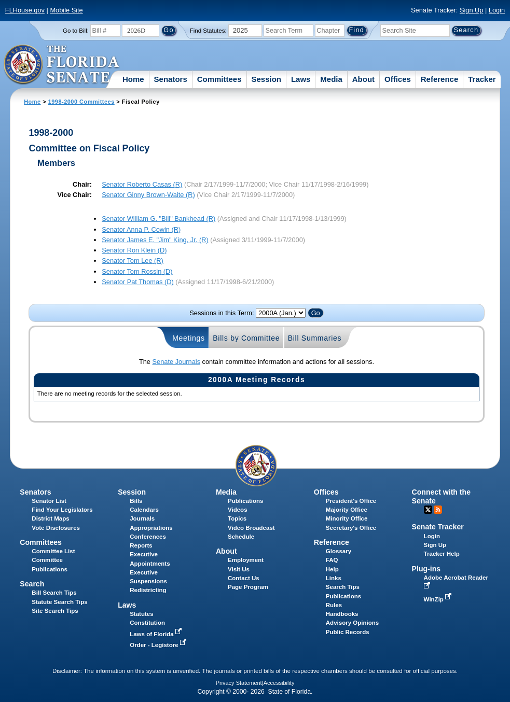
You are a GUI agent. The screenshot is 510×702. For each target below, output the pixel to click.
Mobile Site (66, 10)
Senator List (49, 501)
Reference (440, 79)
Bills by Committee (246, 338)
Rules (334, 605)
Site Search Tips (55, 611)
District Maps (50, 518)
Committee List (53, 551)
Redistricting (148, 590)
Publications (245, 501)
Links (333, 578)
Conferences (148, 536)
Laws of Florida (157, 634)
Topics (237, 518)
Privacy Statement (239, 683)
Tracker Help (442, 554)
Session (266, 79)
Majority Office (346, 510)
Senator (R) (142, 184)
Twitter (428, 510)
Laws (301, 79)
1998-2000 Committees (81, 102)
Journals (142, 518)
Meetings (188, 338)
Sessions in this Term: (221, 313)
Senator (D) (134, 250)
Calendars (144, 510)
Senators (170, 79)
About (363, 79)
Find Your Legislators (62, 510)
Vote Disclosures (56, 528)
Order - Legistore (159, 645)
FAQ (332, 560)
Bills (136, 501)
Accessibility (279, 683)
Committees (219, 79)
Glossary (338, 551)
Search (32, 584)
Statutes (141, 614)
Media (331, 79)
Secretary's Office (351, 528)
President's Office (351, 501)
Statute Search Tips (59, 602)
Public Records (347, 632)
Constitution (147, 623)
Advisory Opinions (352, 623)
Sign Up (472, 10)
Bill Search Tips (54, 592)
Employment (246, 560)
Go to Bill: (76, 30)
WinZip (438, 599)
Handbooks (342, 614)
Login (497, 10)
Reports (141, 545)
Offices (397, 79)
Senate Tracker (438, 527)
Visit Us (239, 569)
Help (332, 569)
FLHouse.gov (25, 10)
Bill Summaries (315, 338)
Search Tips (343, 587)
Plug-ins (426, 569)
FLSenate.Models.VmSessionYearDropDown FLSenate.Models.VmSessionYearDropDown (281, 313)
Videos (237, 510)
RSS (438, 510)
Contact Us (243, 578)
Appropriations (151, 528)
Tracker (481, 79)
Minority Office (347, 518)
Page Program (248, 587)
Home (133, 79)
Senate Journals (176, 362)
